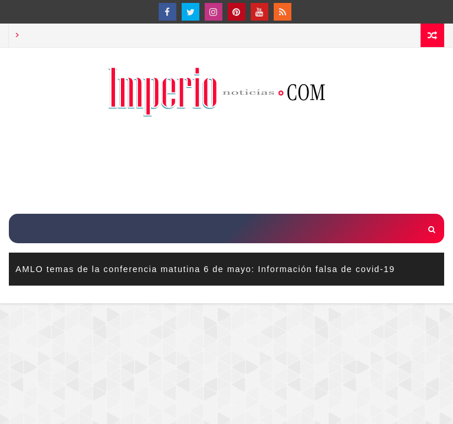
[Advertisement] (226, 166)
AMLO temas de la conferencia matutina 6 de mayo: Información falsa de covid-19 (205, 269)
